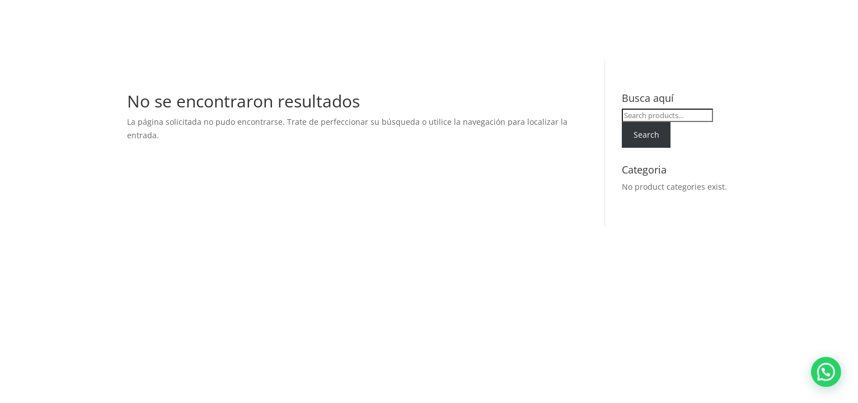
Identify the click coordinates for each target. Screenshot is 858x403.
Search (646, 134)
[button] (830, 383)
